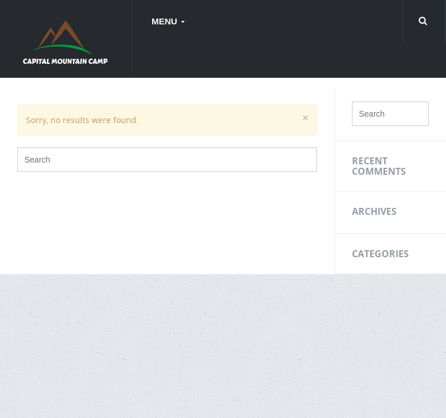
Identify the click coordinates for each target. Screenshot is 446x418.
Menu (165, 21)
